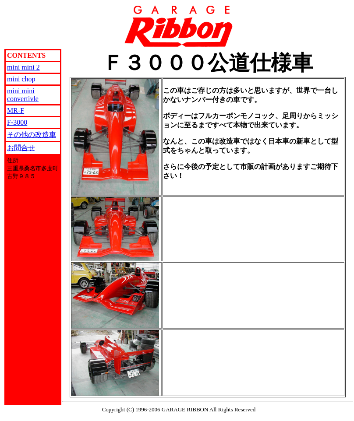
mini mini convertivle (23, 94)
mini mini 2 (23, 67)
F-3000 (17, 122)
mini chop (21, 79)
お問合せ (21, 147)
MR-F (15, 110)
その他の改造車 (31, 134)
